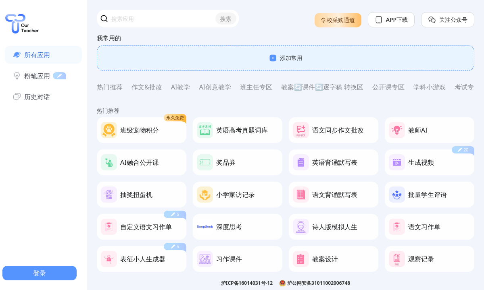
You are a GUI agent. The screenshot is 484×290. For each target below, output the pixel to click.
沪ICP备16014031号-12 (247, 283)
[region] (285, 156)
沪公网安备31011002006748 (318, 283)
